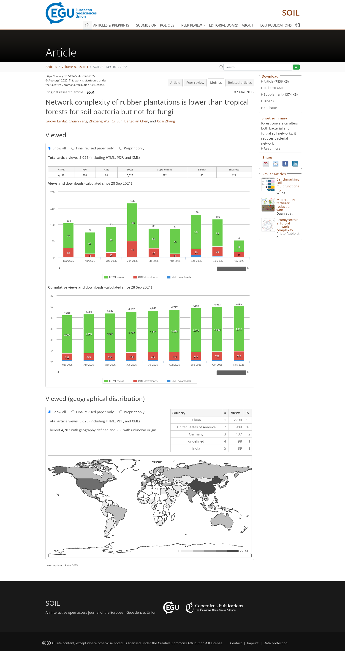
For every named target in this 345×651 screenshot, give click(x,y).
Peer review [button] (192, 25)
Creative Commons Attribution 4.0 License (190, 643)
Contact (236, 643)
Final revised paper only (92, 148)
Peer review (195, 83)
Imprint (252, 643)
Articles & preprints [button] (111, 25)
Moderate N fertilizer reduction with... (286, 204)
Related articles (240, 83)
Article (175, 83)
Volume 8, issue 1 (75, 67)
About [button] (248, 25)
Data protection (276, 643)
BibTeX (269, 101)
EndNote (270, 107)
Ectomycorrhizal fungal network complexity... (287, 225)
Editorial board (223, 25)
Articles (51, 67)
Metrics (216, 83)
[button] (221, 67)
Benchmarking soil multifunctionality (288, 184)
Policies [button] (167, 25)
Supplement (273, 94)
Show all (57, 148)
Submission (146, 25)
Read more (272, 148)
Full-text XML (273, 88)
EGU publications (276, 25)
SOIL (291, 12)
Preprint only (131, 148)
